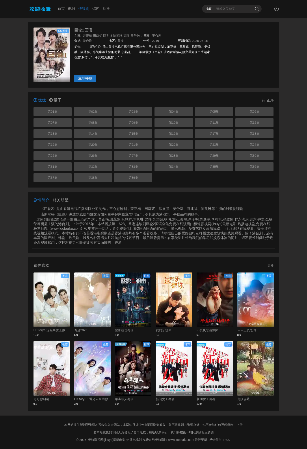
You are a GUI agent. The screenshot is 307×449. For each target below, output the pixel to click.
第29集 (214, 155)
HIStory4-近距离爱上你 (49, 330)
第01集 (52, 111)
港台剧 (87, 40)
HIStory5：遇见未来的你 (91, 399)
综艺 (95, 9)
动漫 (106, 9)
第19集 (52, 144)
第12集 (254, 122)
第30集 (254, 155)
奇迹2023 (80, 330)
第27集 (133, 155)
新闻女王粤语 (165, 399)
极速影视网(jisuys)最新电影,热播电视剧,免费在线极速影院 (127, 440)
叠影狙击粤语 (124, 330)
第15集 (133, 133)
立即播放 (85, 78)
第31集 (52, 166)
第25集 (52, 155)
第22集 (174, 144)
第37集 (52, 177)
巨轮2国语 (83, 30)
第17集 (214, 133)
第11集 (214, 122)
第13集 (52, 133)
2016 (155, 40)
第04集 (174, 111)
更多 (271, 265)
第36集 (254, 166)
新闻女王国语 (206, 399)
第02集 (93, 111)
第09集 (133, 122)
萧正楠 (87, 35)
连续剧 (83, 9)
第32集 (93, 166)
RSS (226, 440)
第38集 (93, 177)
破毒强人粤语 (124, 399)
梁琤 (126, 35)
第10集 (174, 122)
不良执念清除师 (207, 330)
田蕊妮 (97, 35)
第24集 (254, 144)
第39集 (133, 177)
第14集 (93, 133)
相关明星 (61, 200)
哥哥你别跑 (41, 399)
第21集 (133, 144)
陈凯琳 (118, 35)
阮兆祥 (107, 35)
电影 (71, 9)
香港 (120, 40)
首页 (61, 9)
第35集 (214, 166)
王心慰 (156, 35)
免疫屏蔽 (243, 399)
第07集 (52, 122)
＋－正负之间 (246, 330)
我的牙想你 (163, 330)
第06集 (254, 111)
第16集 (174, 133)
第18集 (254, 133)
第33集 (133, 166)
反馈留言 (215, 440)
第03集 (133, 111)
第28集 (174, 155)
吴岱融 (135, 35)
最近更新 (201, 440)
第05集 (214, 111)
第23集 (214, 144)
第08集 (93, 122)
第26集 (93, 155)
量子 (55, 100)
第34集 (174, 166)
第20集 (93, 144)
